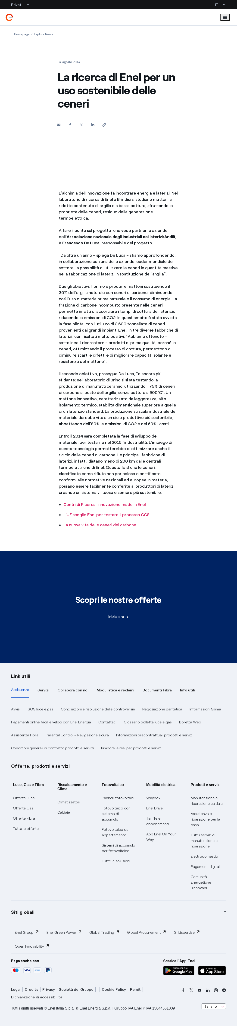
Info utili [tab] (187, 690)
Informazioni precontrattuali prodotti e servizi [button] (154, 735)
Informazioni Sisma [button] (205, 709)
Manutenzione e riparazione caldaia (207, 801)
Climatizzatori (68, 802)
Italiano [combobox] (210, 1006)
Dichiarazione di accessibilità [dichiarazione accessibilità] (36, 997)
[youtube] (199, 990)
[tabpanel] (118, 729)
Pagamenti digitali (205, 866)
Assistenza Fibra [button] (24, 735)
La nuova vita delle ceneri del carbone (99, 524)
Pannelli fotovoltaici (118, 798)
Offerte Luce (24, 798)
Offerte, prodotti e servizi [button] (40, 766)
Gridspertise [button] (187, 932)
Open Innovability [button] (32, 946)
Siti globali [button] (23, 912)
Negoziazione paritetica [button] (162, 709)
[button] (58, 125)
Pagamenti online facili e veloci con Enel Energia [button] (51, 722)
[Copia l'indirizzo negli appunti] (104, 125)
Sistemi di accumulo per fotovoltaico (118, 848)
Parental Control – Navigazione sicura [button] (77, 735)
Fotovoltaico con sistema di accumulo (116, 813)
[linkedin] (208, 990)
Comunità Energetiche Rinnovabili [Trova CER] (201, 882)
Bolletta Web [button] (190, 722)
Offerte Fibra (24, 818)
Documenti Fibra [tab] (157, 690)
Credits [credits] (31, 989)
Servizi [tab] (43, 690)
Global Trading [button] (104, 932)
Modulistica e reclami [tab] (115, 690)
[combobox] (214, 1007)
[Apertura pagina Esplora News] (43, 34)
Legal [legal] (16, 989)
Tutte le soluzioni (116, 861)
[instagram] (216, 990)
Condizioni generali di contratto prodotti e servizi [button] (52, 748)
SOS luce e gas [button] (40, 709)
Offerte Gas (23, 808)
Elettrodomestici (204, 856)
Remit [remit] (135, 989)
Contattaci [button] (107, 722)
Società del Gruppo (76, 989)
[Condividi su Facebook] (70, 124)
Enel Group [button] (27, 932)
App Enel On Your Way (161, 837)
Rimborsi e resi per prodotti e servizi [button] (131, 748)
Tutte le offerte (26, 828)
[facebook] (183, 990)
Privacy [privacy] (48, 989)
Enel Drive (154, 808)
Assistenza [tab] (20, 689)
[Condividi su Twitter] (81, 125)
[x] (191, 990)
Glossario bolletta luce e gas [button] (148, 722)
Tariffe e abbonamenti (157, 821)
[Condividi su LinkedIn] (92, 124)
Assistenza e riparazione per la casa (205, 819)
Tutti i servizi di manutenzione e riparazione (204, 840)
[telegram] (224, 990)
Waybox (153, 798)
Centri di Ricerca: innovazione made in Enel (104, 504)
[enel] (9, 17)
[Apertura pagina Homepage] (22, 34)
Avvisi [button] (15, 709)
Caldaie (63, 812)
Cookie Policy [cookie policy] (114, 989)
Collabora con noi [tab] (73, 690)
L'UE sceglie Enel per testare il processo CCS (106, 514)
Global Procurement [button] (146, 932)
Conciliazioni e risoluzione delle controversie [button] (98, 709)
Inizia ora (118, 616)
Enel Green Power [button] (64, 932)
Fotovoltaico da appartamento (115, 832)
